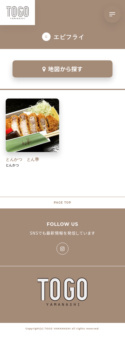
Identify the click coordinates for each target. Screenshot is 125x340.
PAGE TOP (62, 202)
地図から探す (62, 69)
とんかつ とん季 (22, 159)
